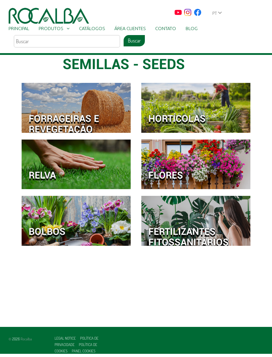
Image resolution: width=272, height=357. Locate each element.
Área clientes (130, 28)
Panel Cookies (84, 350)
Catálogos (92, 28)
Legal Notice (65, 338)
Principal (18, 28)
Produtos (51, 28)
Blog (192, 28)
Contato (165, 28)
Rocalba (26, 338)
